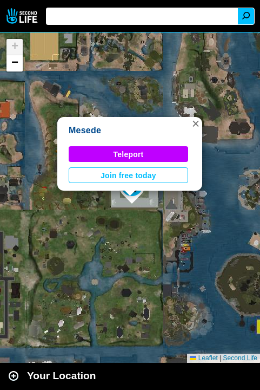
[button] (195, 123)
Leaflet (203, 358)
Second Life (23, 16)
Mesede (85, 130)
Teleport (129, 154)
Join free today (128, 175)
